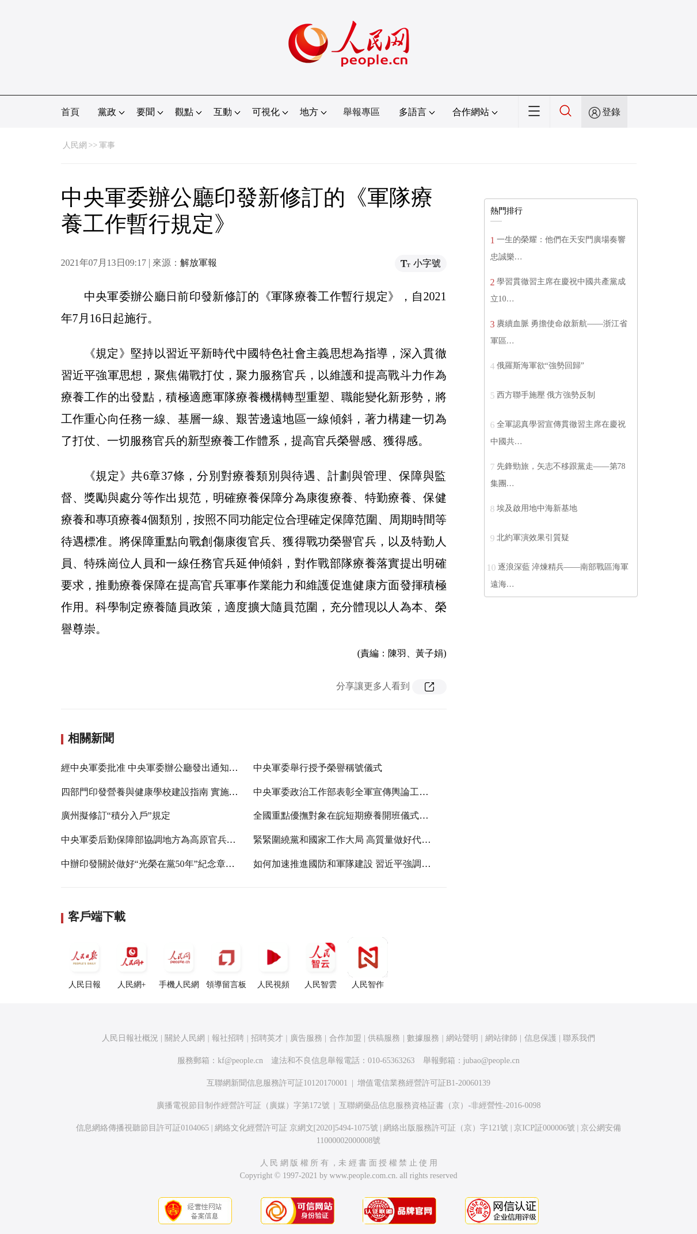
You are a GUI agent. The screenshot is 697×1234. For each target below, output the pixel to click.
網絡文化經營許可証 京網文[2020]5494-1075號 (296, 1128)
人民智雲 (320, 963)
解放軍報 (198, 263)
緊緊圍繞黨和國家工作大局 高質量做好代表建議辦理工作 (369, 840)
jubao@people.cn (491, 1060)
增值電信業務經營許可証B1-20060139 (423, 1083)
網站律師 (501, 1038)
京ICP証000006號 (544, 1128)
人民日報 (84, 963)
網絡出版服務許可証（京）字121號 (445, 1128)
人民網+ (132, 963)
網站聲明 (462, 1038)
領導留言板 (226, 963)
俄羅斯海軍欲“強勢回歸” (540, 365)
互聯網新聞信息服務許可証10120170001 (277, 1083)
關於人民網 (185, 1038)
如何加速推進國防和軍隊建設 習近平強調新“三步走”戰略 (369, 864)
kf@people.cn (240, 1060)
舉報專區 (361, 112)
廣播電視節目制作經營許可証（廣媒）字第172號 (243, 1105)
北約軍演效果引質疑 (533, 537)
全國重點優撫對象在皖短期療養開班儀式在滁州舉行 (359, 815)
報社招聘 (228, 1038)
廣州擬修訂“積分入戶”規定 (115, 815)
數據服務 (423, 1038)
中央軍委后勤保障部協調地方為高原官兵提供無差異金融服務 (185, 840)
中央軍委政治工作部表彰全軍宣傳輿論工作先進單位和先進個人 (382, 792)
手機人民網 (179, 963)
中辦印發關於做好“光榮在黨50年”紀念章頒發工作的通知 (175, 864)
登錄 (611, 112)
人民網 (75, 145)
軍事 (107, 145)
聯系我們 (579, 1038)
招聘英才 (267, 1038)
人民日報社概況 (130, 1038)
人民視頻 (273, 963)
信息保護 (540, 1038)
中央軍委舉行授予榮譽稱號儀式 (317, 768)
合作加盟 (345, 1038)
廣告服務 (306, 1038)
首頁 (70, 112)
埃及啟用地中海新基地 (537, 508)
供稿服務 (384, 1038)
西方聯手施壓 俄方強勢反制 (546, 395)
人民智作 (368, 963)
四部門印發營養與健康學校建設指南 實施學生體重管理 (172, 792)
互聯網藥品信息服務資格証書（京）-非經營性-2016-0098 (439, 1105)
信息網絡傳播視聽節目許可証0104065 (142, 1128)
